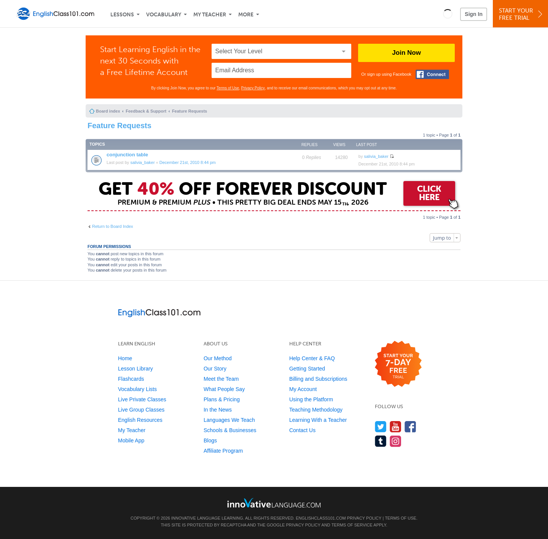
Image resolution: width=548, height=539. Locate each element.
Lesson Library (135, 369)
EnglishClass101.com (321, 518)
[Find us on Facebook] (410, 426)
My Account (303, 389)
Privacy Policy (253, 88)
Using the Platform (311, 399)
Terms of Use (228, 88)
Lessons (122, 14)
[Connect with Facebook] (432, 74)
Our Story (215, 369)
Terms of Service (352, 525)
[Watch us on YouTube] (395, 426)
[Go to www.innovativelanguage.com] (274, 503)
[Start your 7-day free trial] (398, 364)
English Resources (140, 420)
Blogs (210, 440)
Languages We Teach (229, 420)
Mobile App (131, 440)
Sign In (474, 14)
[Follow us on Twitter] (381, 426)
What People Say (224, 389)
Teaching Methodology (315, 410)
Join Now (406, 52)
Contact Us (302, 430)
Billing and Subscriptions (318, 379)
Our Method (218, 358)
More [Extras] (245, 14)
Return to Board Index (112, 226)
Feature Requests (189, 111)
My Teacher (209, 14)
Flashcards (131, 379)
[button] (447, 13)
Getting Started (307, 369)
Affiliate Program (223, 451)
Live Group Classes (141, 410)
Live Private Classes (142, 399)
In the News (218, 410)
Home (125, 358)
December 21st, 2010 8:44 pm (187, 162)
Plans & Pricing (222, 399)
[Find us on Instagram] (395, 441)
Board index (108, 111)
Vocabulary (163, 14)
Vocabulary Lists (137, 389)
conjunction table (127, 154)
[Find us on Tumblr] (381, 441)
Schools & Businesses (230, 430)
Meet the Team (221, 379)
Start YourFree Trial (521, 14)
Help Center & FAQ (312, 358)
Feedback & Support (146, 111)
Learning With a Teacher (318, 420)
